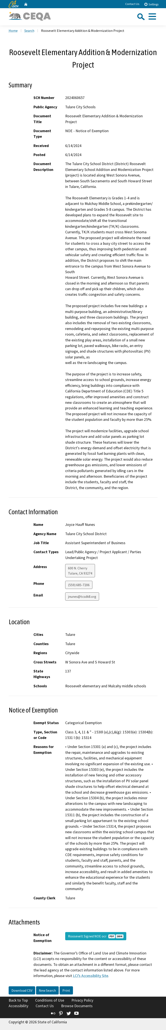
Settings (151, 4)
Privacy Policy (82, 1000)
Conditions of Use (49, 1000)
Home (13, 30)
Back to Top (18, 1000)
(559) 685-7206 (79, 585)
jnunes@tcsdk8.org (82, 596)
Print (66, 990)
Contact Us (132, 4)
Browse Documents (77, 1006)
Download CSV (21, 990)
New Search (47, 990)
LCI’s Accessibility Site (90, 975)
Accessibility (18, 1006)
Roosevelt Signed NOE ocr (95, 936)
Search (29, 30)
